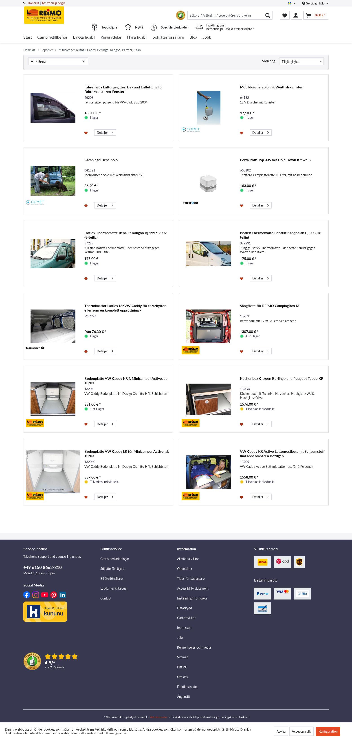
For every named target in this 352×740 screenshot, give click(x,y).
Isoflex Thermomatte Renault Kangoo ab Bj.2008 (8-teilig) (281, 235)
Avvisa (281, 731)
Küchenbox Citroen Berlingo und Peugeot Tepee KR (281, 378)
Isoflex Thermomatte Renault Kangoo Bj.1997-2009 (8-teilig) (125, 235)
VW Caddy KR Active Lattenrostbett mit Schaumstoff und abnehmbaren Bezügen (282, 453)
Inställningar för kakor (192, 598)
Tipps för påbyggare (191, 578)
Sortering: (269, 61)
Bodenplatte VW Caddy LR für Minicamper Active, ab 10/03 (126, 453)
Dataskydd (184, 608)
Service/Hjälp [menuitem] (314, 3)
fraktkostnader (158, 717)
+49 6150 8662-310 (42, 567)
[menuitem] (230, 15)
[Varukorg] (315, 15)
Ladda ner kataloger (114, 588)
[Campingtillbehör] (52, 37)
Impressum (184, 628)
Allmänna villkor (188, 559)
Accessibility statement (193, 588)
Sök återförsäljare (112, 569)
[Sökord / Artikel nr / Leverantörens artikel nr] (230, 15)
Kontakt (33, 3)
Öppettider (184, 569)
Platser (181, 667)
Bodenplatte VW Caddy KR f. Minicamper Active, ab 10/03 (125, 380)
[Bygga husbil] (84, 37)
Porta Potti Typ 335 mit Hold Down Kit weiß (275, 160)
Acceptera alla (301, 731)
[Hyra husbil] (137, 37)
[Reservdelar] (111, 37)
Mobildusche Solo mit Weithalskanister (271, 87)
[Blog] (193, 37)
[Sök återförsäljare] (168, 37)
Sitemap (182, 657)
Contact (105, 598)
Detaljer (105, 131)
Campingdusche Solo (101, 160)
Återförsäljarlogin (53, 3)
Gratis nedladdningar (114, 559)
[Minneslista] (285, 15)
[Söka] (268, 15)
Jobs (180, 637)
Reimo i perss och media (194, 647)
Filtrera (38, 61)
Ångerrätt (183, 696)
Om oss (182, 677)
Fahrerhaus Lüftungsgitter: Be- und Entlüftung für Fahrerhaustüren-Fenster (123, 89)
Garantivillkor (186, 618)
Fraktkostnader (187, 687)
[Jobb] (207, 37)
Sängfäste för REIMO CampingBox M (269, 305)
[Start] (27, 37)
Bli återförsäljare (111, 578)
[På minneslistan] (86, 132)
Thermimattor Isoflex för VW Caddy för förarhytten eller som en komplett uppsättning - (125, 307)
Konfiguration (328, 731)
